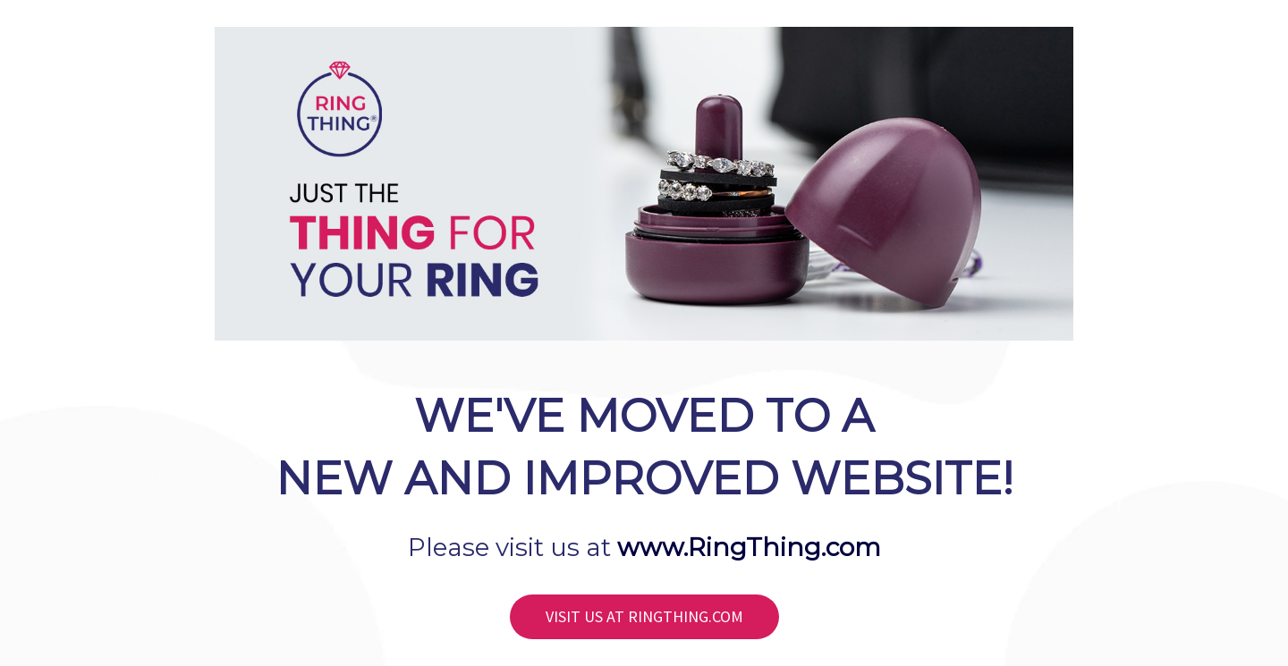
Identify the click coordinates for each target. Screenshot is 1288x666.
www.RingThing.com (749, 547)
